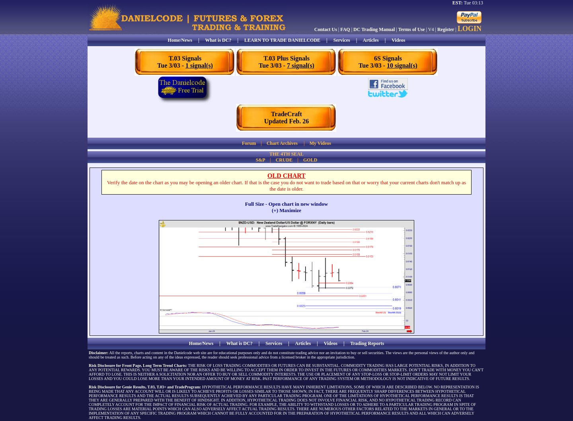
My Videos (320, 143)
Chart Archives (282, 143)
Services (341, 40)
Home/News (180, 40)
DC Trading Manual (374, 29)
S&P (260, 160)
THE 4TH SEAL (286, 154)
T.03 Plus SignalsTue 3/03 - (286, 62)
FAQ (345, 29)
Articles (371, 40)
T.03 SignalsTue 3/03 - (185, 62)
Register (445, 29)
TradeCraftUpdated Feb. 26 (286, 118)
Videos (398, 40)
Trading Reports (367, 343)
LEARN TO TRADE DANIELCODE (282, 40)
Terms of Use (411, 29)
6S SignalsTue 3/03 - (388, 62)
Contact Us (325, 29)
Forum (249, 143)
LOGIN (469, 29)
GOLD (310, 160)
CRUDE (284, 160)
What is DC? (218, 40)
